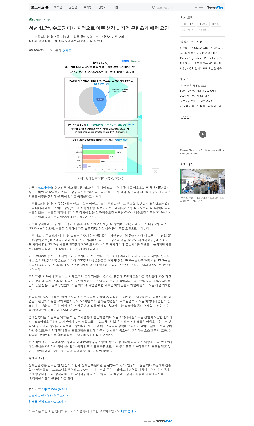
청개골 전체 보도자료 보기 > (47, 401)
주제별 (88, 7)
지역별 (58, 7)
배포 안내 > (128, 411)
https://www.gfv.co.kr (55, 388)
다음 (222, 181)
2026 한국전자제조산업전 (195, 95)
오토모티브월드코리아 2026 (196, 100)
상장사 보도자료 (191, 42)
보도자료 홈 (39, 7)
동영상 (184, 117)
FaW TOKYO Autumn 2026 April (198, 90)
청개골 (67, 50)
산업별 (73, 7)
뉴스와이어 (44, 187)
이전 (183, 181)
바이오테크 (188, 30)
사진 (116, 7)
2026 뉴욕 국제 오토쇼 (193, 85)
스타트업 (202, 30)
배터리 (215, 24)
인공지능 (203, 24)
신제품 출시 (188, 24)
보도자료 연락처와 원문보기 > (48, 395)
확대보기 (155, 171)
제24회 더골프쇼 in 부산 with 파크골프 (202, 105)
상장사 (102, 7)
